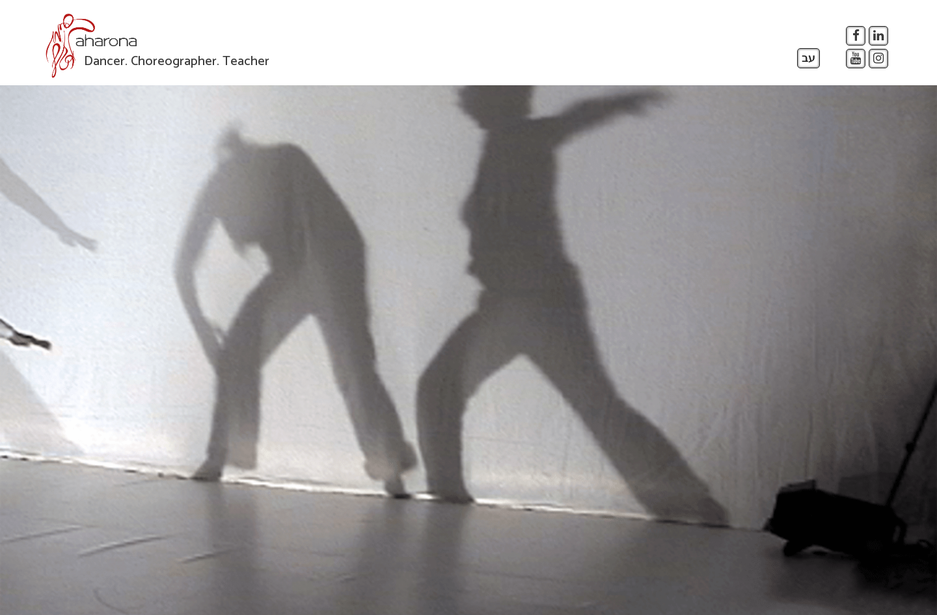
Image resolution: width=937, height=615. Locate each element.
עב (808, 58)
